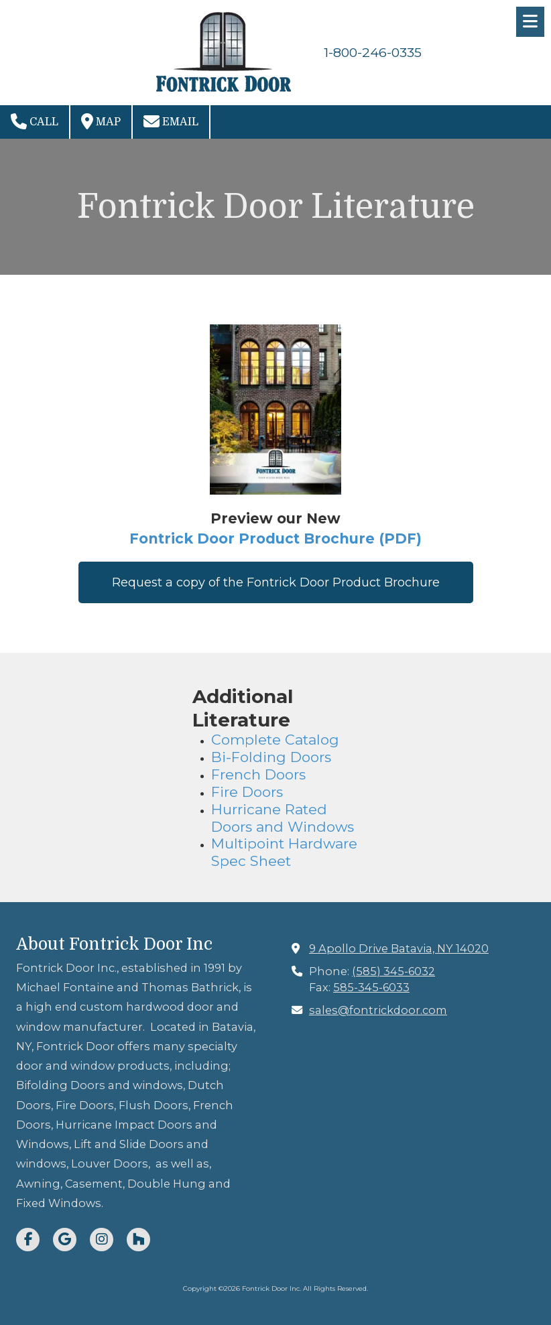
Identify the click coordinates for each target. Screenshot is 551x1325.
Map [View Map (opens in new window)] (101, 121)
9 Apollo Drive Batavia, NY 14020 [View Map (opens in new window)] (399, 948)
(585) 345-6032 (393, 971)
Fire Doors (249, 791)
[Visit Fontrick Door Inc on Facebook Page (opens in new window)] (28, 1239)
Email (170, 121)
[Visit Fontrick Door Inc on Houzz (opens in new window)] (138, 1239)
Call (34, 121)
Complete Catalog (275, 739)
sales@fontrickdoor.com (378, 1010)
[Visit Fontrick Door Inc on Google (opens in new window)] (64, 1239)
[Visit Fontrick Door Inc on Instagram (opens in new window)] (101, 1239)
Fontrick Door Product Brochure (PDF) (275, 538)
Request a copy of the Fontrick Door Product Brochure (276, 582)
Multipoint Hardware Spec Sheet (284, 852)
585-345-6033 (371, 987)
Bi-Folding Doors (271, 757)
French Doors (260, 774)
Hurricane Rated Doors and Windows (282, 818)
